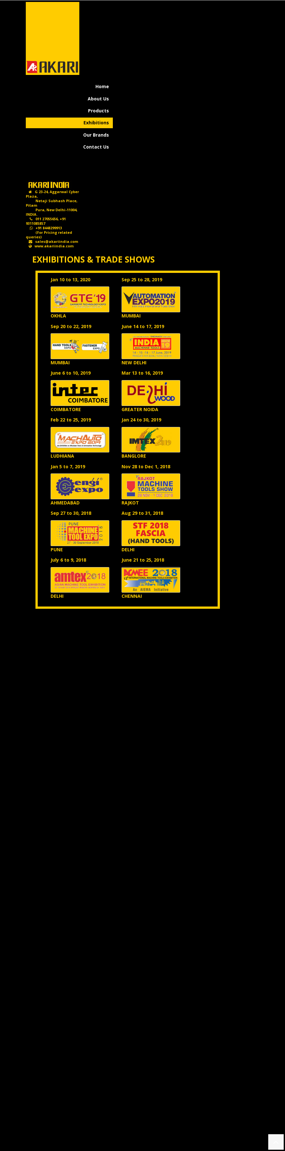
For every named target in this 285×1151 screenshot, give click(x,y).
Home (102, 86)
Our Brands (96, 135)
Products (98, 111)
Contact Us (96, 147)
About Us (98, 99)
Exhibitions (96, 122)
